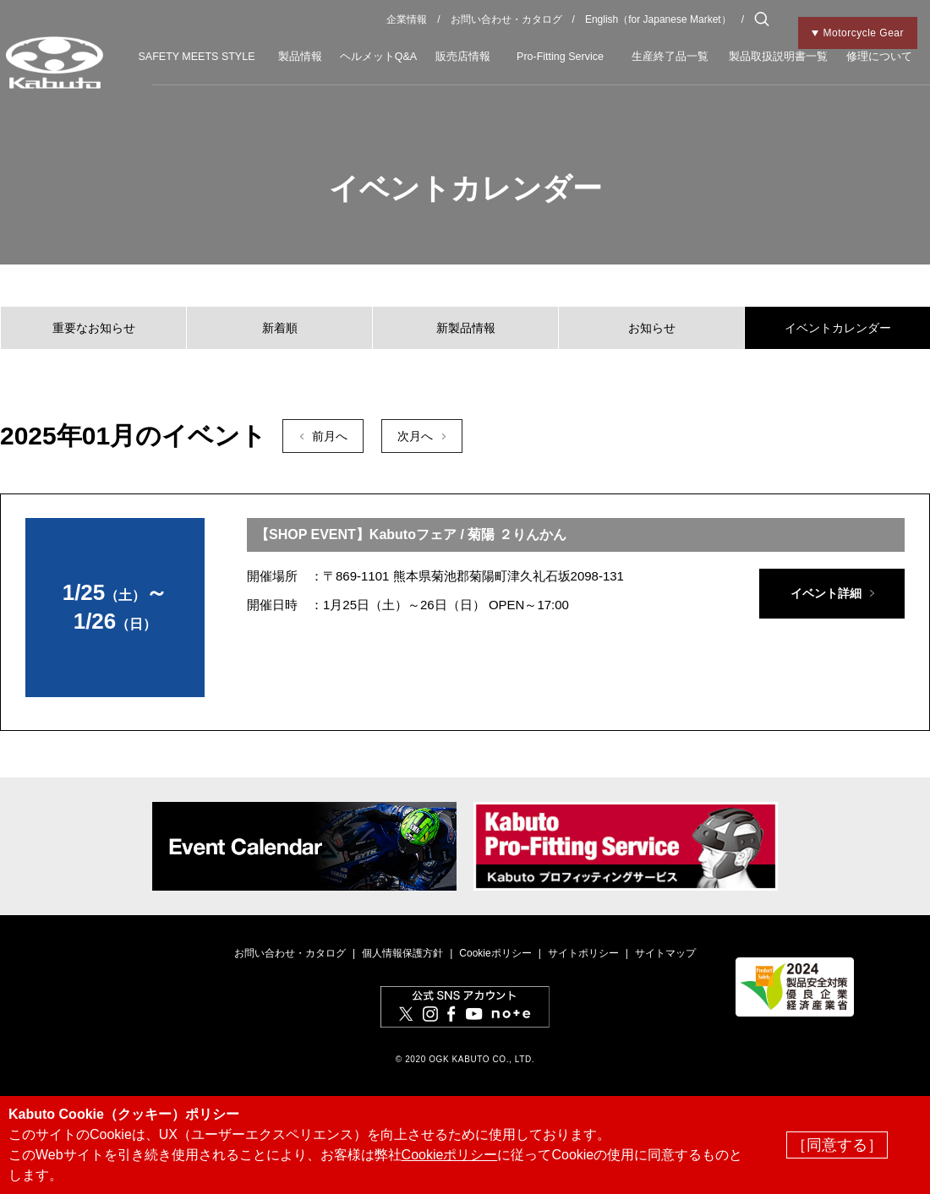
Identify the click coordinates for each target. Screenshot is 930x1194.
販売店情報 (462, 57)
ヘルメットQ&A (378, 57)
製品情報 (300, 57)
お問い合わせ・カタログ (506, 19)
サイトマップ (665, 953)
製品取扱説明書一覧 (778, 57)
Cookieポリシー (495, 953)
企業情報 (406, 19)
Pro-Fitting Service (560, 57)
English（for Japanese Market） (658, 19)
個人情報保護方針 (402, 953)
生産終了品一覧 (670, 57)
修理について (879, 57)
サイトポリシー (583, 953)
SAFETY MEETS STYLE (196, 57)
